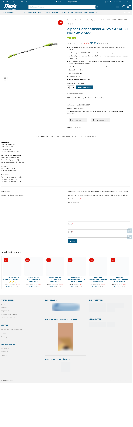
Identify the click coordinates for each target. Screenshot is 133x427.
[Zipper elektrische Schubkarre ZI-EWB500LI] (12, 266)
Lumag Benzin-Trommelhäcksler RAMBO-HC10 (33, 279)
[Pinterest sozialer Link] (80, 127)
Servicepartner (6, 337)
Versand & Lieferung (8, 317)
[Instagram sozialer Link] (107, 1)
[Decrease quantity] (68, 87)
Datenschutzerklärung (9, 314)
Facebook (4, 352)
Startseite (70, 20)
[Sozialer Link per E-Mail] (78, 127)
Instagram (5, 348)
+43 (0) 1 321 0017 (72, 2)
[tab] (42, 135)
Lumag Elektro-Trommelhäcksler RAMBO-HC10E (55, 279)
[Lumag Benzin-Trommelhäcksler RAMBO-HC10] (33, 266)
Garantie (4, 333)
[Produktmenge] (71, 87)
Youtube (4, 355)
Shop (77, 20)
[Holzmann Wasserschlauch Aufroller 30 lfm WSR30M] (119, 266)
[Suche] (63, 7)
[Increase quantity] (73, 87)
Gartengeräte (85, 20)
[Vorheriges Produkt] (68, 24)
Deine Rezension (74, 202)
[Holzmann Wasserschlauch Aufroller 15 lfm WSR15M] (98, 266)
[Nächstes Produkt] (73, 24)
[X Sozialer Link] (75, 127)
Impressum (5, 311)
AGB (3, 304)
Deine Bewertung (74, 199)
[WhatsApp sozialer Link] (82, 127)
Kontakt (4, 307)
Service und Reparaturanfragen (12, 329)
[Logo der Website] (10, 7)
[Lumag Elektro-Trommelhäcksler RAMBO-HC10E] (55, 266)
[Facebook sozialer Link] (105, 1)
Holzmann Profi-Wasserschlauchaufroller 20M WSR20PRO (76, 279)
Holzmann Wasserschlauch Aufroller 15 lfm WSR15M (98, 279)
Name (70, 224)
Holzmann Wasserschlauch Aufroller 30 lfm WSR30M (119, 279)
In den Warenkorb (84, 87)
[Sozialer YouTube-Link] (110, 1)
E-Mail (70, 232)
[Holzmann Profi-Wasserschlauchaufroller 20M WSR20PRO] (76, 266)
